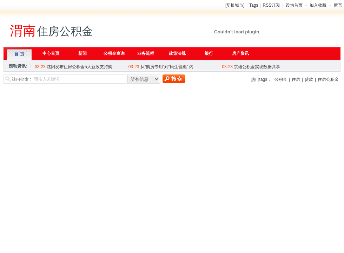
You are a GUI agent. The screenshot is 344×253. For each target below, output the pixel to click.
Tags (253, 5)
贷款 (309, 79)
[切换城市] (235, 5)
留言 (338, 5)
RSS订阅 (271, 5)
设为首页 (294, 5)
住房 (296, 79)
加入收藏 (318, 5)
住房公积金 (328, 79)
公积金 (280, 79)
